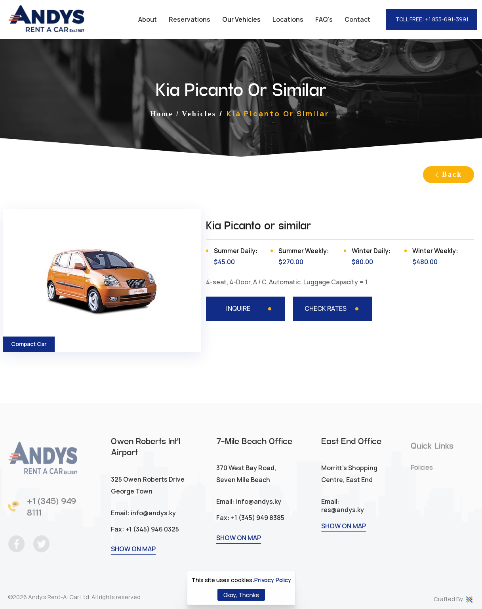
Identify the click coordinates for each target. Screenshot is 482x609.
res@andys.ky (342, 518)
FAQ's (324, 19)
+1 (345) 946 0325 (151, 538)
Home (161, 114)
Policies (422, 471)
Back (448, 174)
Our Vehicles (241, 19)
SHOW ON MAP (133, 558)
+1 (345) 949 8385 (257, 526)
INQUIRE (238, 308)
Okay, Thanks (241, 594)
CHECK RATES (326, 308)
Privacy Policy (272, 579)
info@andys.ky (153, 522)
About (147, 19)
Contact (357, 19)
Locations (287, 19)
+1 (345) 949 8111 (51, 511)
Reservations (189, 19)
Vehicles (199, 114)
